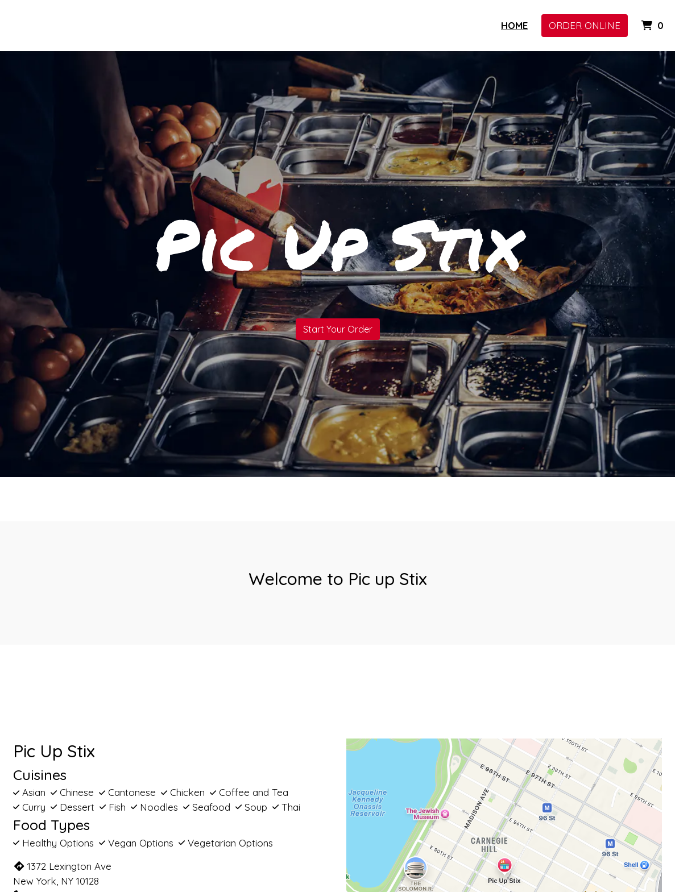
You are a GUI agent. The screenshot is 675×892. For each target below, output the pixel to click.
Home (514, 25)
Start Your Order (337, 329)
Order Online (584, 25)
